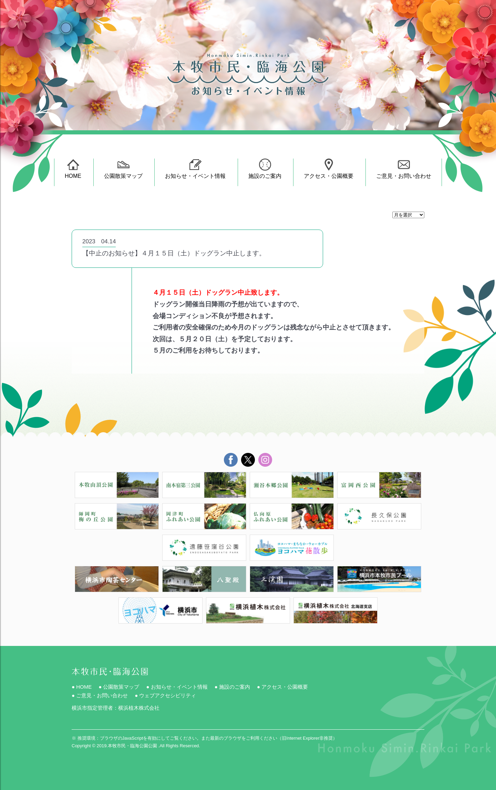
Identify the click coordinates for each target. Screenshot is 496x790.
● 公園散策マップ (119, 687)
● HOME (82, 687)
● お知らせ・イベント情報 (176, 687)
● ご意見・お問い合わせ (100, 695)
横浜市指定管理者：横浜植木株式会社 (115, 708)
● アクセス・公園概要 (282, 687)
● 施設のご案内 (232, 687)
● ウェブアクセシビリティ (165, 695)
